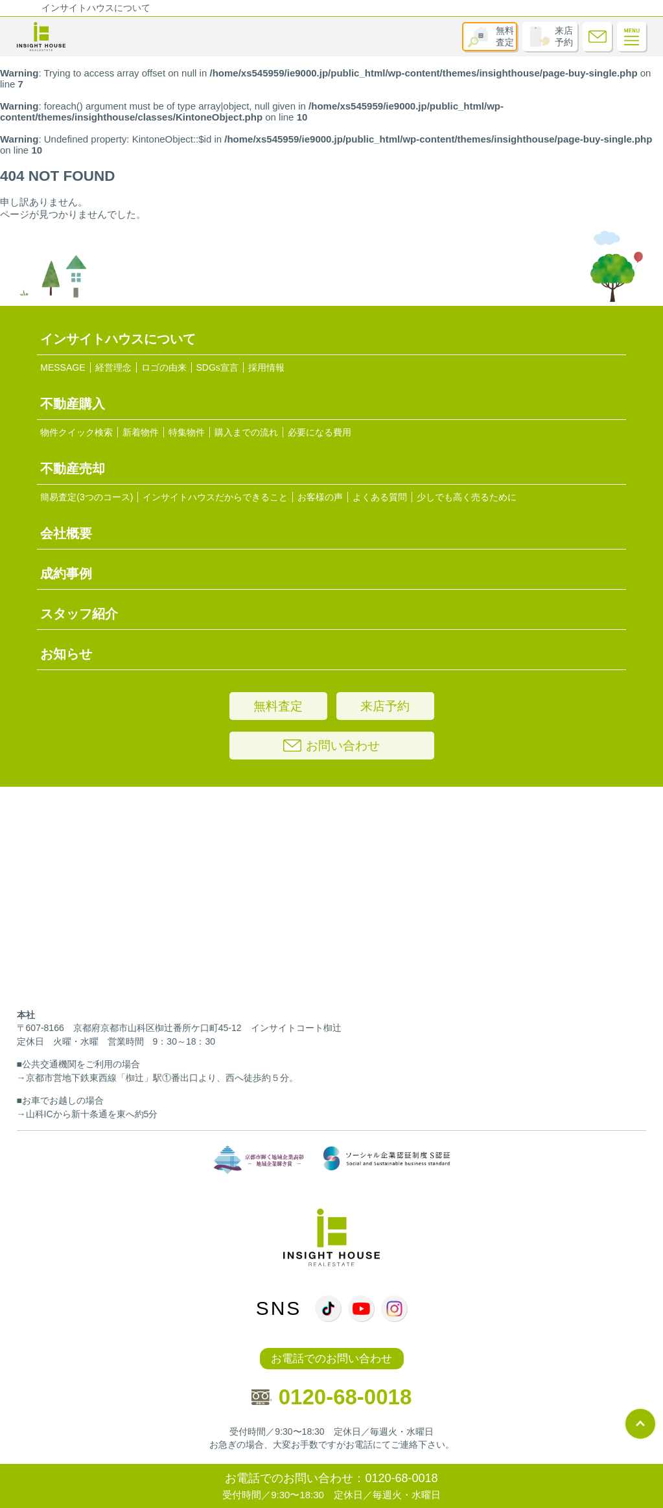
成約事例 (66, 573)
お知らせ (66, 654)
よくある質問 (380, 497)
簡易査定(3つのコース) (86, 497)
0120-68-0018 (331, 1397)
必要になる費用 (319, 432)
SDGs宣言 (217, 367)
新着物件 (140, 432)
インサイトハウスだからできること (215, 497)
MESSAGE (62, 367)
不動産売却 (72, 468)
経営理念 (113, 367)
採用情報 (266, 367)
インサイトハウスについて (95, 8)
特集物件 (187, 432)
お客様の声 (320, 497)
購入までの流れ (246, 432)
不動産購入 (72, 404)
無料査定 (505, 36)
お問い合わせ (331, 745)
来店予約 (564, 36)
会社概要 (66, 533)
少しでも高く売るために (467, 497)
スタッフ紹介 (79, 614)
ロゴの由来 (164, 367)
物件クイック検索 (76, 432)
